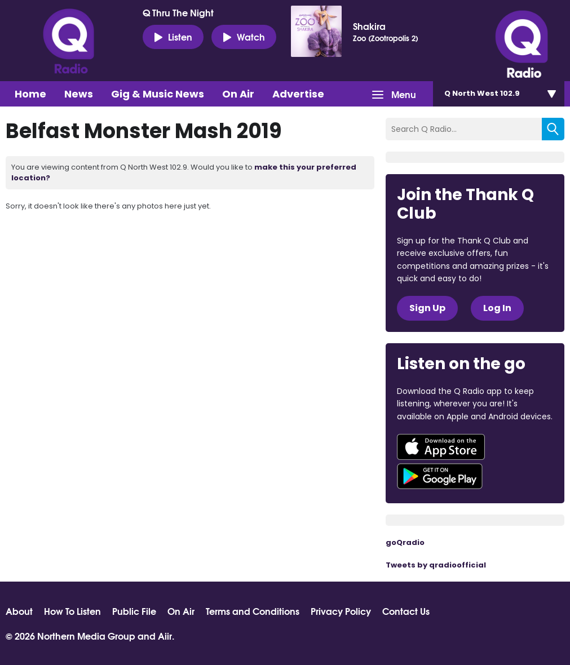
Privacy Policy (341, 611)
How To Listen (72, 611)
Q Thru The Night (178, 12)
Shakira (369, 26)
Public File (134, 611)
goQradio (405, 542)
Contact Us (406, 611)
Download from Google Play (440, 476)
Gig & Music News (157, 94)
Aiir (165, 635)
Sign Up (427, 308)
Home (30, 94)
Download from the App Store (441, 447)
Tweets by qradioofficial (436, 565)
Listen (173, 36)
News (78, 94)
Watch (244, 36)
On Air (238, 94)
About (19, 611)
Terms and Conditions (252, 611)
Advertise (298, 94)
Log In (497, 308)
